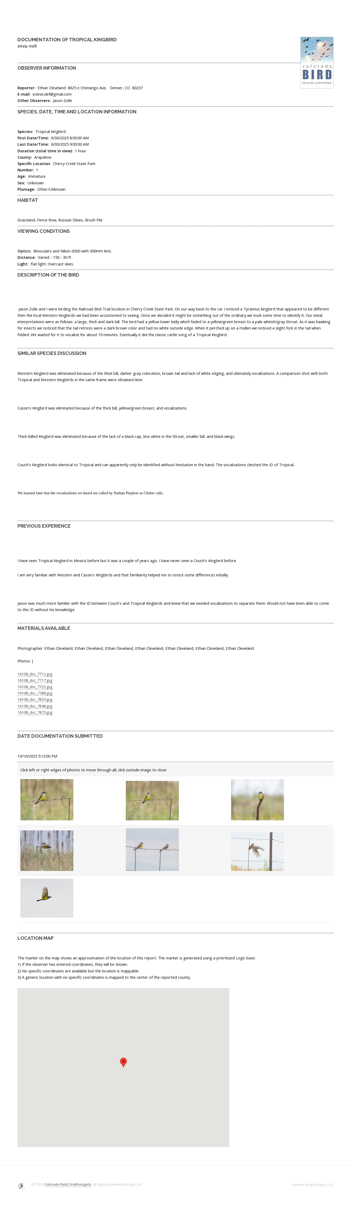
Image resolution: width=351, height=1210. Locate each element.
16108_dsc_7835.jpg (34, 699)
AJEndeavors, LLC (321, 1184)
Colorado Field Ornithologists (68, 1184)
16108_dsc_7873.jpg (34, 712)
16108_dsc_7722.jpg (34, 686)
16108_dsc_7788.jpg (34, 693)
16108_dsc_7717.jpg (34, 680)
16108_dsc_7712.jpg (34, 674)
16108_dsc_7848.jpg (34, 706)
